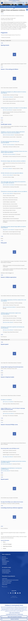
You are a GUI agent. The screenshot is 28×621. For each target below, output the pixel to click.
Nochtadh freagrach (5, 572)
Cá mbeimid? (4, 564)
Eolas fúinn (4, 556)
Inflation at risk (5, 399)
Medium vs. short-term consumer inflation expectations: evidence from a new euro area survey (13, 132)
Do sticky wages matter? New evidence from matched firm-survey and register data (13, 182)
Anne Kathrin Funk (7, 184)
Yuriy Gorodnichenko (8, 307)
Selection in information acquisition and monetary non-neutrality (12, 327)
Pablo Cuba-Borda (7, 144)
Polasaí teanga (4, 584)
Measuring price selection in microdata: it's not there (12, 107)
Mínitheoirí (4, 559)
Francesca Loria (7, 401)
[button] (26, 1)
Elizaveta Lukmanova (8, 154)
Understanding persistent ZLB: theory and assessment (10, 142)
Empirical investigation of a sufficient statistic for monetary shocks (13, 92)
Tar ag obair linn (5, 558)
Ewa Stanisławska (7, 134)
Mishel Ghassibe (5, 464)
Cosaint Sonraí (4, 578)
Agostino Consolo (7, 229)
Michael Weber (7, 322)
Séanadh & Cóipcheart (6, 569)
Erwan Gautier (7, 193)
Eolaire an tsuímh (5, 586)
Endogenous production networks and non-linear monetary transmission (13, 462)
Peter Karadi (6, 109)
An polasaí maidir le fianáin (7, 581)
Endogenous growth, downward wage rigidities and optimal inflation (13, 227)
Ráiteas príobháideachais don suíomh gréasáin (10, 579)
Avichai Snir (6, 168)
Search (23, 2)
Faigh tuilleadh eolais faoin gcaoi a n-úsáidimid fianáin (14, 614)
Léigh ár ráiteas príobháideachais (14, 612)
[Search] (13, 2)
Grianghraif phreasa (5, 561)
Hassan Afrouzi (7, 330)
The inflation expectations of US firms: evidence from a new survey (13, 300)
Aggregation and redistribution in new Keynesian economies (11, 469)
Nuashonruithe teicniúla (6, 571)
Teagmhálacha (4, 562)
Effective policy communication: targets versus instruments (11, 313)
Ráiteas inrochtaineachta (6, 582)
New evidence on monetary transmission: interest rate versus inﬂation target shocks (14, 152)
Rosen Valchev (7, 175)
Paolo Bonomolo (7, 413)
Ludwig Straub (7, 456)
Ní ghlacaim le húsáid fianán (15, 619)
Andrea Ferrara (7, 97)
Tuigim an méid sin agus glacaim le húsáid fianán (15, 616)
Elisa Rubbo (4, 470)
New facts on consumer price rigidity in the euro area (13, 191)
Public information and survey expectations (11, 173)
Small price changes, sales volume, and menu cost (12, 161)
